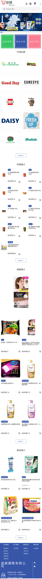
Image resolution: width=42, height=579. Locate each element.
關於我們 (6, 556)
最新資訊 (6, 553)
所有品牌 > (21, 155)
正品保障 (36, 548)
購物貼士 (26, 548)
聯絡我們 (6, 558)
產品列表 (34, 42)
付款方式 (26, 551)
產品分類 (21, 42)
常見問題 (16, 548)
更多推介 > (21, 260)
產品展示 (6, 548)
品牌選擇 (7, 42)
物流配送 (26, 553)
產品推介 (6, 551)
